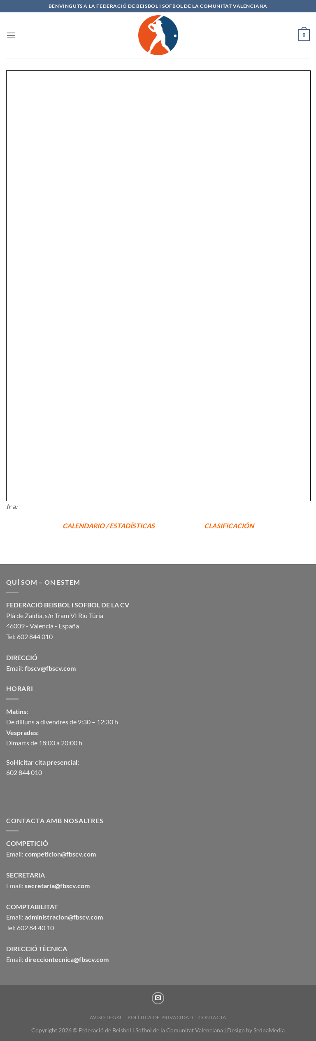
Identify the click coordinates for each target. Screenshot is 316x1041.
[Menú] (11, 35)
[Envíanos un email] (158, 998)
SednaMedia (269, 1030)
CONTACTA (212, 1017)
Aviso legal (106, 1017)
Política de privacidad (160, 1017)
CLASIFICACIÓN (229, 526)
